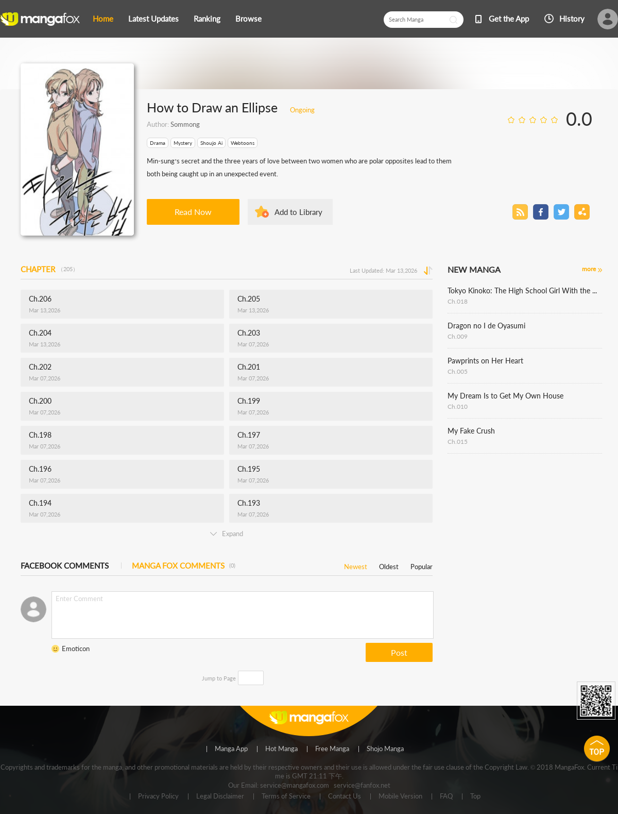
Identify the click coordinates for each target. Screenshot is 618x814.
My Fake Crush (471, 430)
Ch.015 (458, 441)
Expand (226, 533)
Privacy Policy (158, 796)
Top (475, 796)
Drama (157, 143)
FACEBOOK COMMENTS (65, 565)
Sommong (185, 124)
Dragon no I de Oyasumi (486, 325)
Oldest (389, 564)
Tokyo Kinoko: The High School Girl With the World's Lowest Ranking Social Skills (525, 290)
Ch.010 (458, 406)
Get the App (509, 18)
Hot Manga (281, 749)
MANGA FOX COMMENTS (183, 565)
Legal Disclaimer (220, 796)
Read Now (193, 212)
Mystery (183, 143)
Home (103, 18)
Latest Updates (153, 18)
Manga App (231, 749)
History (572, 18)
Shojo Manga (385, 749)
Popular (421, 564)
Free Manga (332, 749)
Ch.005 (458, 371)
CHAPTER (49, 269)
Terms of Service (286, 796)
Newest (355, 564)
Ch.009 (458, 336)
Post (399, 652)
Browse (248, 18)
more (589, 269)
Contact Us (344, 796)
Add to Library (298, 212)
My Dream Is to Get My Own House (505, 395)
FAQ (446, 796)
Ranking (207, 18)
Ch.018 (458, 301)
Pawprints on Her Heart (485, 360)
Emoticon (76, 648)
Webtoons (242, 143)
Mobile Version (400, 796)
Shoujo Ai (211, 143)
